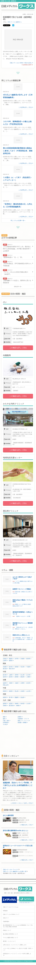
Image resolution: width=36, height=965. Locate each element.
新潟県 (5, 675)
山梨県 (11, 675)
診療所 (20, 717)
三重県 (28, 677)
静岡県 (17, 677)
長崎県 (17, 703)
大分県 (28, 703)
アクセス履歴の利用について (10, 937)
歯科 (5, 718)
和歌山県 (6, 685)
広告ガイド (6, 918)
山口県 (28, 691)
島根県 (11, 691)
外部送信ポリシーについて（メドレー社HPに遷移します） (17, 954)
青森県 (11, 658)
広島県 (22, 691)
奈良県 (28, 683)
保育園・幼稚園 (23, 722)
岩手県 (17, 658)
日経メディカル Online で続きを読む (21, 63)
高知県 (22, 697)
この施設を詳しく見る (18, 348)
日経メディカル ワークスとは (10, 907)
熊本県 (22, 703)
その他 (5, 724)
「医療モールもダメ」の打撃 (22, 616)
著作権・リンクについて (9, 941)
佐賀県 (11, 703)
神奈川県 (12, 668)
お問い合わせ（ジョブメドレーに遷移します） (15, 944)
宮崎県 (5, 705)
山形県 (5, 660)
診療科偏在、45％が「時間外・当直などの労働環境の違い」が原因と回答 (23, 639)
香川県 (11, 697)
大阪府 (17, 683)
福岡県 (5, 703)
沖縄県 (18, 705)
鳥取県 (5, 691)
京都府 (11, 683)
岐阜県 (11, 677)
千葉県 (28, 667)
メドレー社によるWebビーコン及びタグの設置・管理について (18, 949)
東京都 (5, 668)
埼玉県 (22, 667)
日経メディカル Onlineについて (11, 914)
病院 (5, 717)
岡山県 (17, 691)
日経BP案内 (6, 921)
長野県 (17, 675)
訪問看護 (6, 722)
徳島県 (5, 697)
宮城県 (22, 658)
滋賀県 (5, 683)
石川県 (28, 675)
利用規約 (5, 910)
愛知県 (22, 677)
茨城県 (5, 667)
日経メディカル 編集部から (15, 22)
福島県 (11, 660)
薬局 (24, 720)
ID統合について (7, 930)
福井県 (5, 677)
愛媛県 (17, 697)
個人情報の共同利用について (10, 934)
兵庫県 (22, 683)
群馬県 (17, 667)
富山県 (22, 675)
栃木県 (11, 667)
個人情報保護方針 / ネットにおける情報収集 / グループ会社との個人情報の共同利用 (18, 925)
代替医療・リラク (23, 718)
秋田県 (28, 658)
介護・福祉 (6, 720)
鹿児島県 (12, 705)
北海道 (5, 658)
